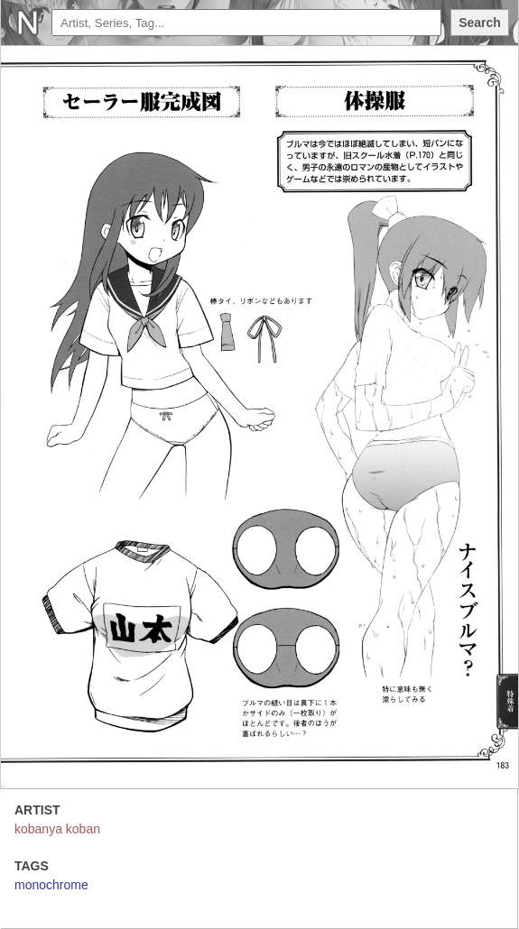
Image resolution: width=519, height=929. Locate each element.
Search (480, 22)
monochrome (51, 885)
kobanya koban (57, 829)
